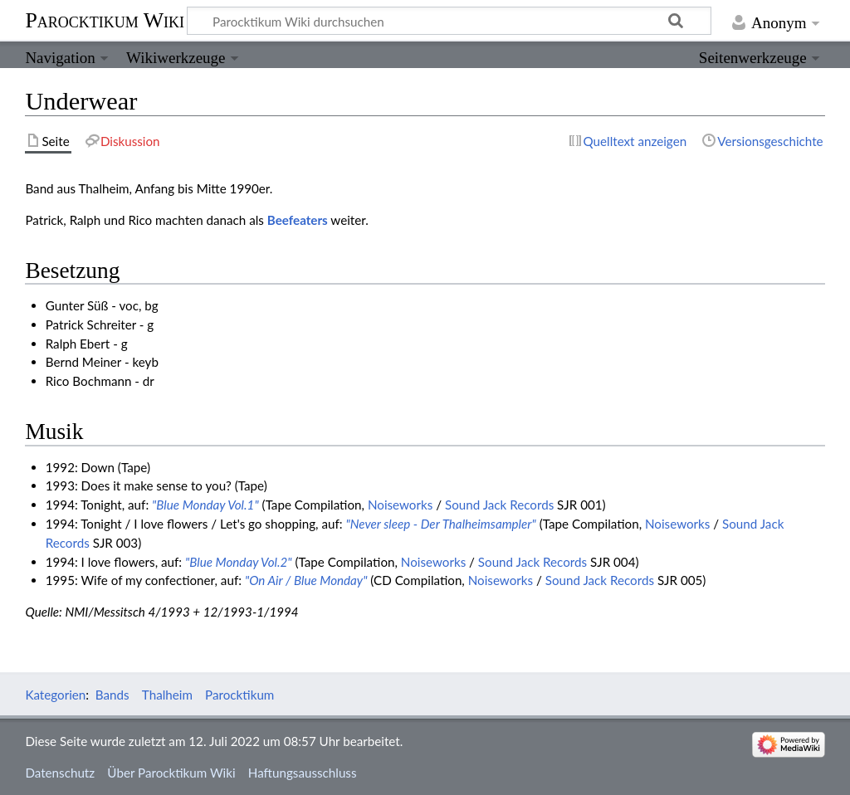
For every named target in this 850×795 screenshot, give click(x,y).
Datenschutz (60, 772)
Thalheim (167, 694)
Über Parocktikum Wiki (171, 772)
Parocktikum (239, 694)
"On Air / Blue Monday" (306, 580)
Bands (112, 694)
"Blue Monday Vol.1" (205, 504)
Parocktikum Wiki (104, 19)
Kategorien (55, 694)
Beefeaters (297, 219)
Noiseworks (400, 504)
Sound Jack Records (499, 504)
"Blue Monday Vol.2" (238, 561)
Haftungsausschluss (302, 772)
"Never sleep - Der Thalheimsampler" (440, 523)
